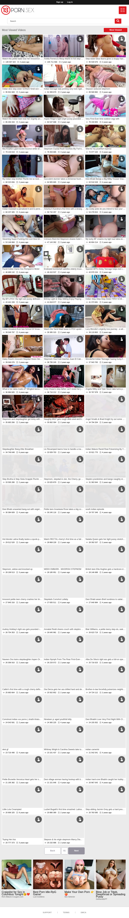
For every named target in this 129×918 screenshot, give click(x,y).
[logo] (17, 10)
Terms (66, 912)
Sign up (59, 2)
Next (76, 851)
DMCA (83, 912)
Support (47, 912)
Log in (70, 2)
